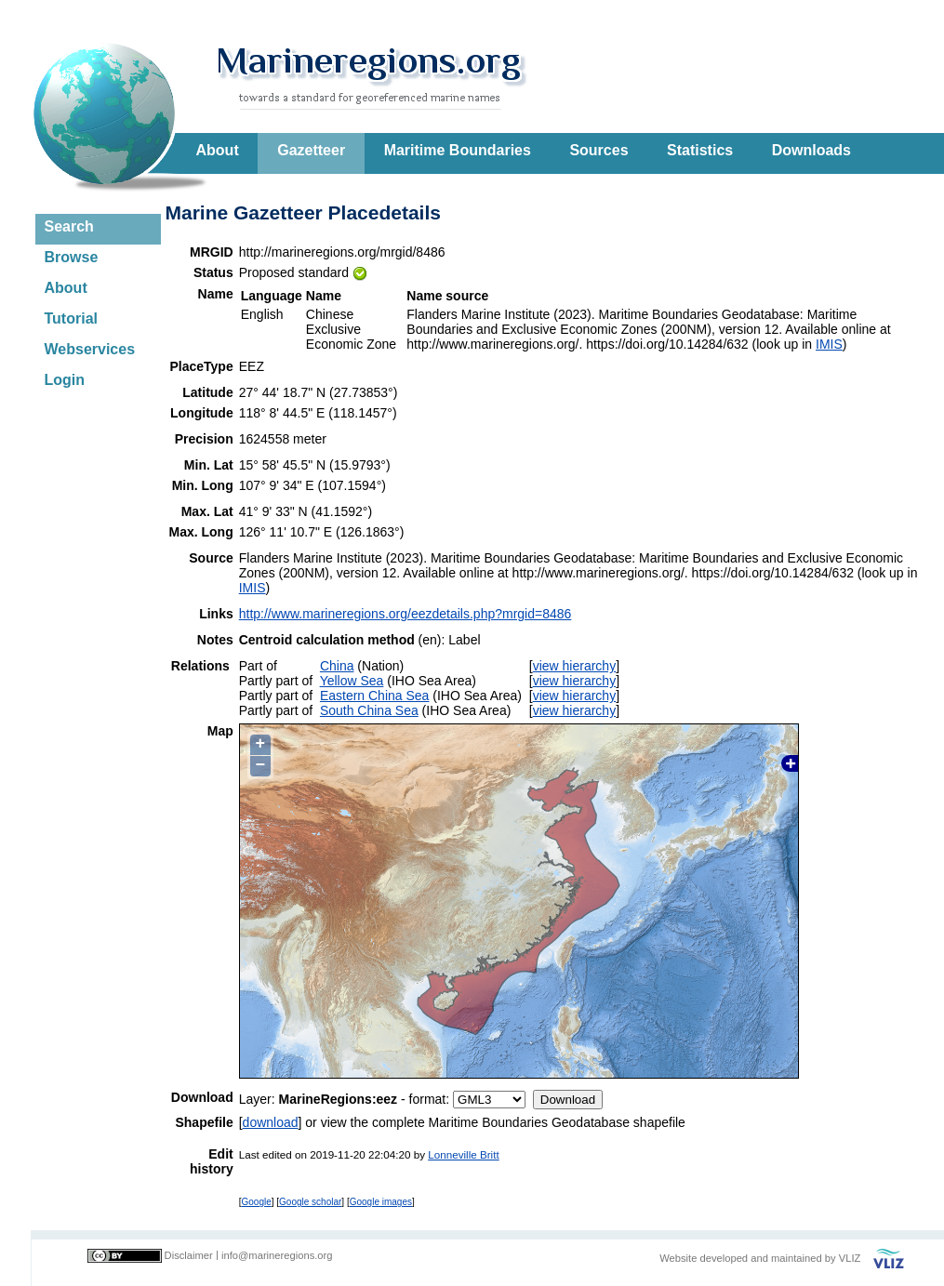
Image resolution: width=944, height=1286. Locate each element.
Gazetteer (311, 150)
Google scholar (310, 1202)
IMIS (829, 344)
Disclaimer (189, 1255)
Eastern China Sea (375, 695)
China (337, 665)
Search (69, 226)
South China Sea (369, 710)
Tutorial (71, 318)
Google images (381, 1202)
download (271, 1122)
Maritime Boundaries (457, 150)
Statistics (700, 150)
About (217, 150)
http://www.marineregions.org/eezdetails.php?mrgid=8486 (405, 613)
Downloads (811, 150)
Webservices (90, 349)
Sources (598, 150)
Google (257, 1202)
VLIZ (850, 1258)
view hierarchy (574, 665)
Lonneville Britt (463, 1154)
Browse (72, 257)
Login (65, 380)
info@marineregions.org (277, 1255)
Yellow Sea (352, 680)
